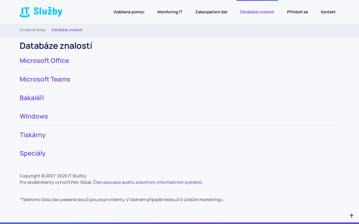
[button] (352, 215)
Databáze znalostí (257, 12)
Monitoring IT (169, 12)
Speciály (33, 153)
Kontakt (328, 12)
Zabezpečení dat (211, 12)
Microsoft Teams (45, 79)
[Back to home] (41, 12)
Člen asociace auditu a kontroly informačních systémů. (148, 182)
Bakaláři (32, 97)
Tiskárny (33, 134)
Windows (34, 116)
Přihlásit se (297, 12)
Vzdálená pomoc (129, 12)
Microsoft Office (44, 60)
